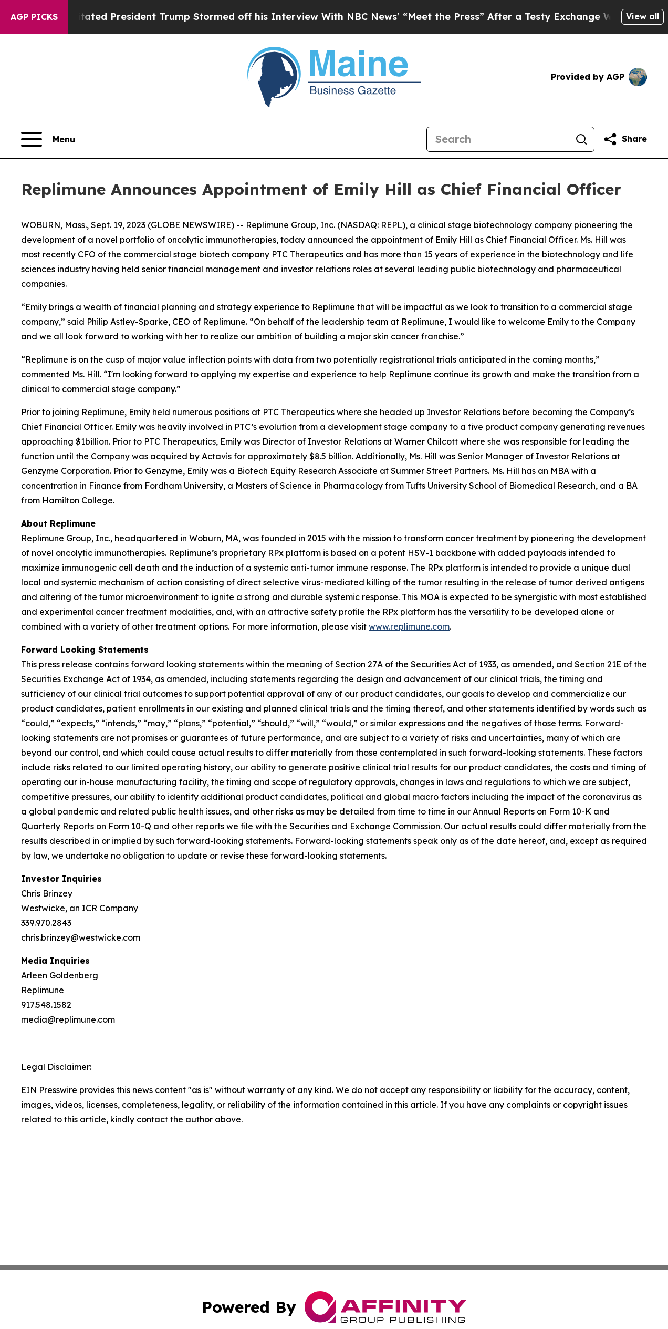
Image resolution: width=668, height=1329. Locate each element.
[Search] (498, 139)
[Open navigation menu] (48, 139)
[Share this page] (625, 139)
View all (642, 16)
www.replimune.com (409, 626)
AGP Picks (34, 17)
